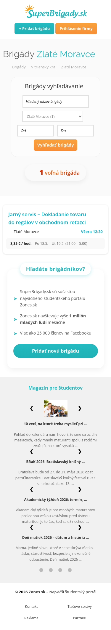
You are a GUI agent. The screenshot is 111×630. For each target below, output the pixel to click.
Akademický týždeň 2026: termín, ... (55, 499)
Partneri (79, 618)
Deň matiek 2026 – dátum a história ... (55, 537)
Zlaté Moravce (73, 67)
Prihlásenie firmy (76, 28)
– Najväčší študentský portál (62, 591)
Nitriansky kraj (43, 67)
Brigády (19, 67)
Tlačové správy (79, 606)
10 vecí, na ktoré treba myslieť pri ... (55, 423)
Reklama (31, 618)
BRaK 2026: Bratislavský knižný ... (55, 461)
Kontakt (31, 606)
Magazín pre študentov (55, 388)
